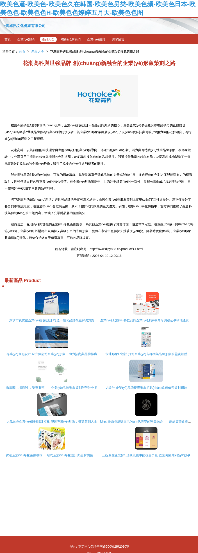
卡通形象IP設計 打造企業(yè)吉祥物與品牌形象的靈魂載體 (146, 354)
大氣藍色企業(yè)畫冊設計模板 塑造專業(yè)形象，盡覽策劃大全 (52, 421)
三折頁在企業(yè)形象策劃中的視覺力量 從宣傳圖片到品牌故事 (146, 455)
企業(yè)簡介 (26, 39)
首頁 (8, 39)
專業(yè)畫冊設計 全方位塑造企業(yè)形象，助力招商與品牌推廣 (52, 354)
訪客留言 (118, 39)
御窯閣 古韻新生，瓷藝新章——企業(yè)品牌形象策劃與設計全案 (52, 388)
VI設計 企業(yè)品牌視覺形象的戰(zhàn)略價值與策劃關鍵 (146, 388)
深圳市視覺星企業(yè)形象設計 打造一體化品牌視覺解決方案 (51, 320)
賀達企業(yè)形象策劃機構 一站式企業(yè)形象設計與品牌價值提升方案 (56, 455)
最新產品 (14, 280)
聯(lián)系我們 (71, 39)
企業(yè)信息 (96, 39)
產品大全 (48, 39)
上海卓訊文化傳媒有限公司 (24, 26)
